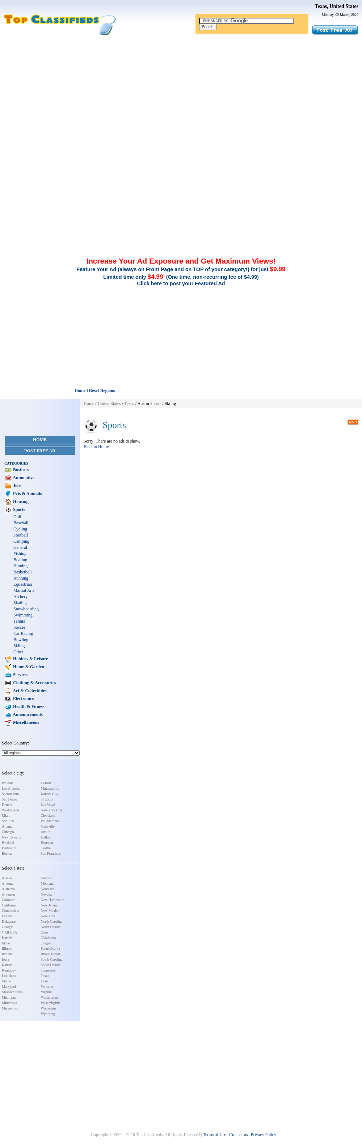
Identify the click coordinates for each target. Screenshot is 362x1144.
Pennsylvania (50, 949)
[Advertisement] (181, 89)
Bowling (20, 639)
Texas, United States (336, 6)
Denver (7, 805)
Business (20, 469)
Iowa (5, 959)
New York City (52, 810)
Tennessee (48, 970)
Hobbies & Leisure (30, 658)
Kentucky (9, 970)
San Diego (9, 799)
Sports (18, 509)
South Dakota (51, 965)
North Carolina (52, 921)
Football (20, 535)
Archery (20, 596)
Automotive (23, 477)
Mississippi (10, 1008)
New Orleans (11, 837)
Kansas (7, 965)
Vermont (47, 987)
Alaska (7, 878)
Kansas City (50, 794)
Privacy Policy (263, 1134)
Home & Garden (28, 666)
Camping (21, 541)
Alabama (8, 889)
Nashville (48, 826)
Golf (17, 516)
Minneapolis (50, 788)
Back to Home (96, 446)
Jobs (16, 485)
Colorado (8, 900)
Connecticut (10, 911)
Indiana (7, 954)
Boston (7, 853)
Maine (6, 981)
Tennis (19, 621)
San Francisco (51, 853)
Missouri (47, 878)
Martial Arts (23, 590)
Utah (44, 981)
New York (48, 916)
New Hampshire (52, 900)
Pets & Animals (27, 493)
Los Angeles (11, 788)
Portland (8, 843)
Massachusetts (12, 992)
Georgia (7, 927)
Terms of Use (214, 1134)
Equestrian (22, 584)
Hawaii (7, 938)
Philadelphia (50, 821)
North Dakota (51, 927)
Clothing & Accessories (34, 682)
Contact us (238, 1134)
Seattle (46, 848)
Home (40, 439)
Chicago (8, 832)
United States (109, 403)
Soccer (19, 627)
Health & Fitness (28, 706)
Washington (10, 810)
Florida (7, 916)
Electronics (23, 698)
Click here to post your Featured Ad (181, 283)
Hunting (20, 565)
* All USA (9, 932)
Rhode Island (50, 954)
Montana (47, 883)
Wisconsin (48, 1008)
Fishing (19, 553)
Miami (7, 816)
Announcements (27, 714)
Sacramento (10, 794)
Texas (45, 976)
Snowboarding (26, 608)
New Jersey (49, 905)
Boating (20, 559)
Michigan (9, 997)
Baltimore (9, 848)
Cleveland (48, 816)
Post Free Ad (39, 450)
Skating (20, 602)
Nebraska (48, 889)
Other (18, 651)
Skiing (19, 645)
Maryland (9, 987)
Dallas (45, 837)
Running (20, 578)
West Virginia (51, 1003)
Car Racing (23, 633)
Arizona (7, 883)
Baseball (20, 522)
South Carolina (52, 959)
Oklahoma (48, 938)
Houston (47, 843)
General (20, 547)
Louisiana (9, 976)
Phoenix (8, 783)
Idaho (6, 943)
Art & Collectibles (29, 690)
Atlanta (7, 826)
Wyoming (48, 1014)
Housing (20, 501)
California (9, 905)
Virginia (47, 992)
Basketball (22, 572)
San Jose (8, 821)
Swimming (23, 615)
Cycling (20, 529)
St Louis (47, 799)
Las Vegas (48, 805)
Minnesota (9, 1003)
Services (20, 674)
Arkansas (8, 894)
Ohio (44, 932)
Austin (46, 832)
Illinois (7, 949)
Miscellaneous (25, 722)
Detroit (46, 783)
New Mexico (50, 911)
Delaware (9, 921)
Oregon (46, 943)
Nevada (46, 894)
